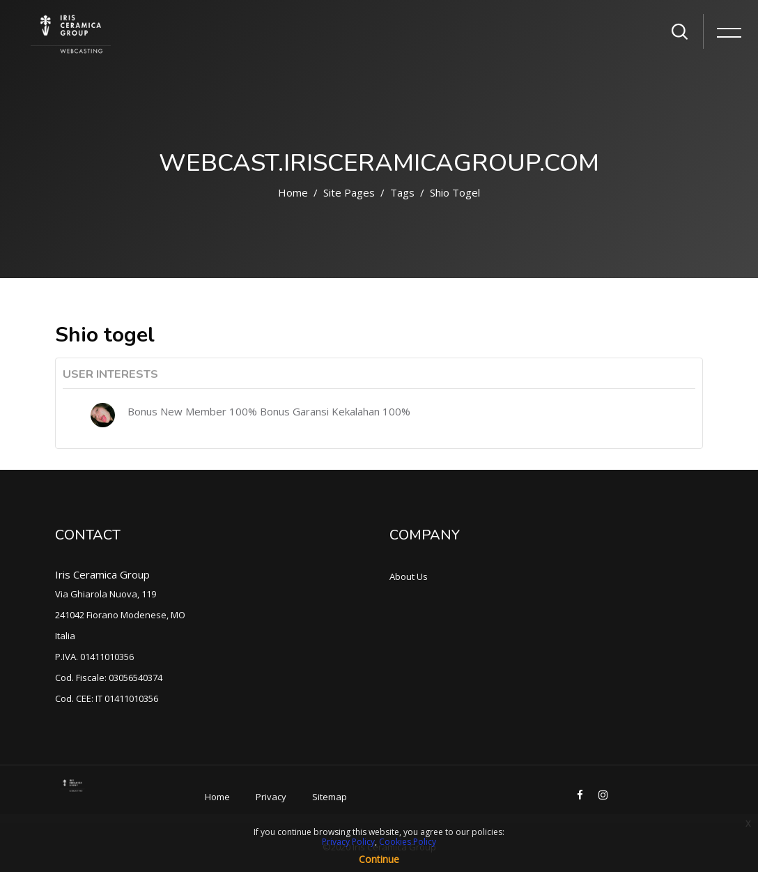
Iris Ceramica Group (102, 574)
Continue (379, 859)
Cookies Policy (407, 842)
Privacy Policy (348, 842)
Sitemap (329, 796)
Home (293, 192)
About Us (408, 576)
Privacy (271, 796)
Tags (402, 192)
